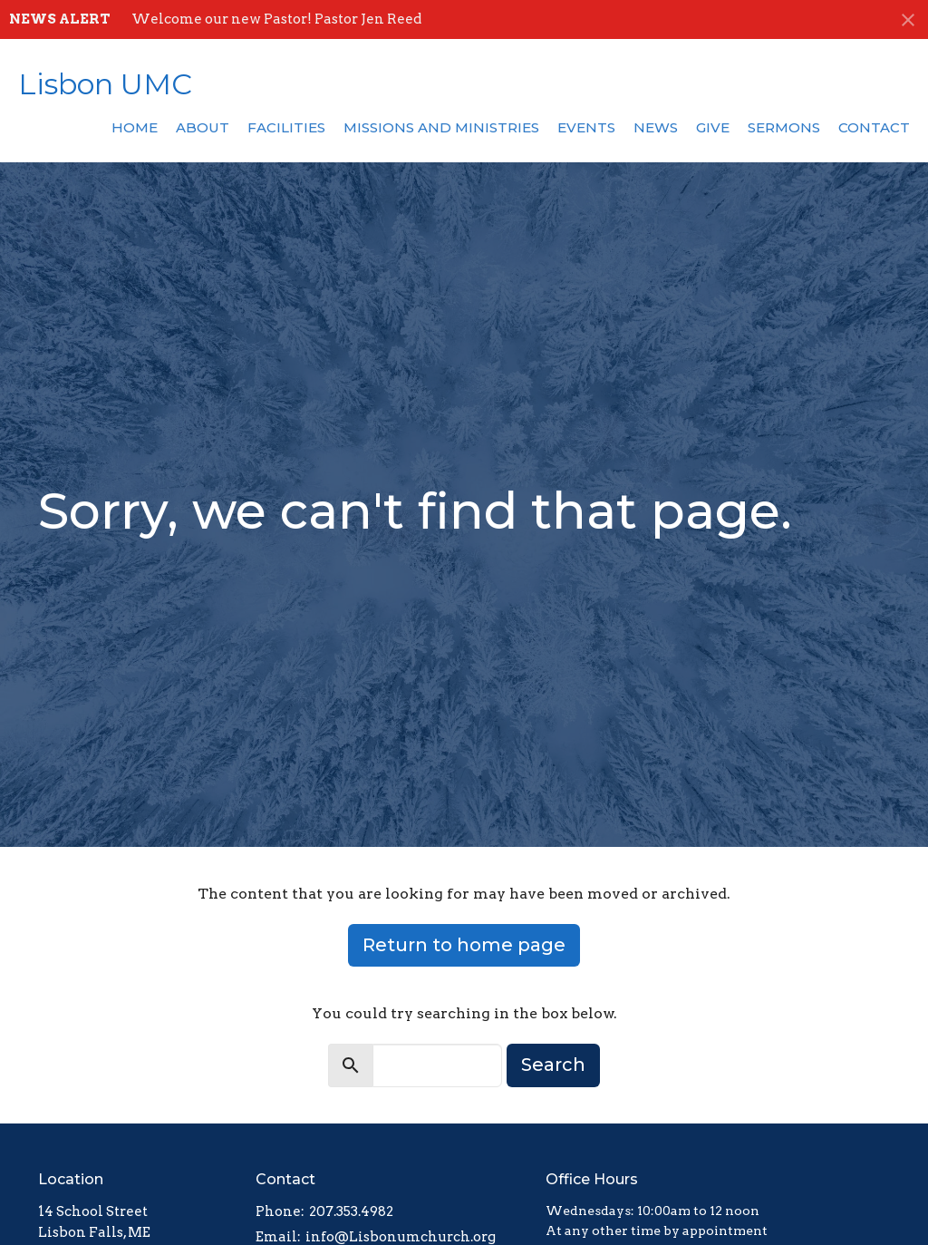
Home (134, 127)
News (655, 127)
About (202, 127)
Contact (874, 127)
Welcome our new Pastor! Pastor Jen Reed (276, 19)
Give (713, 127)
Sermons (784, 127)
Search (553, 1064)
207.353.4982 (351, 1211)
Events (586, 127)
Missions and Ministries (441, 127)
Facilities (286, 127)
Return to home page (464, 945)
